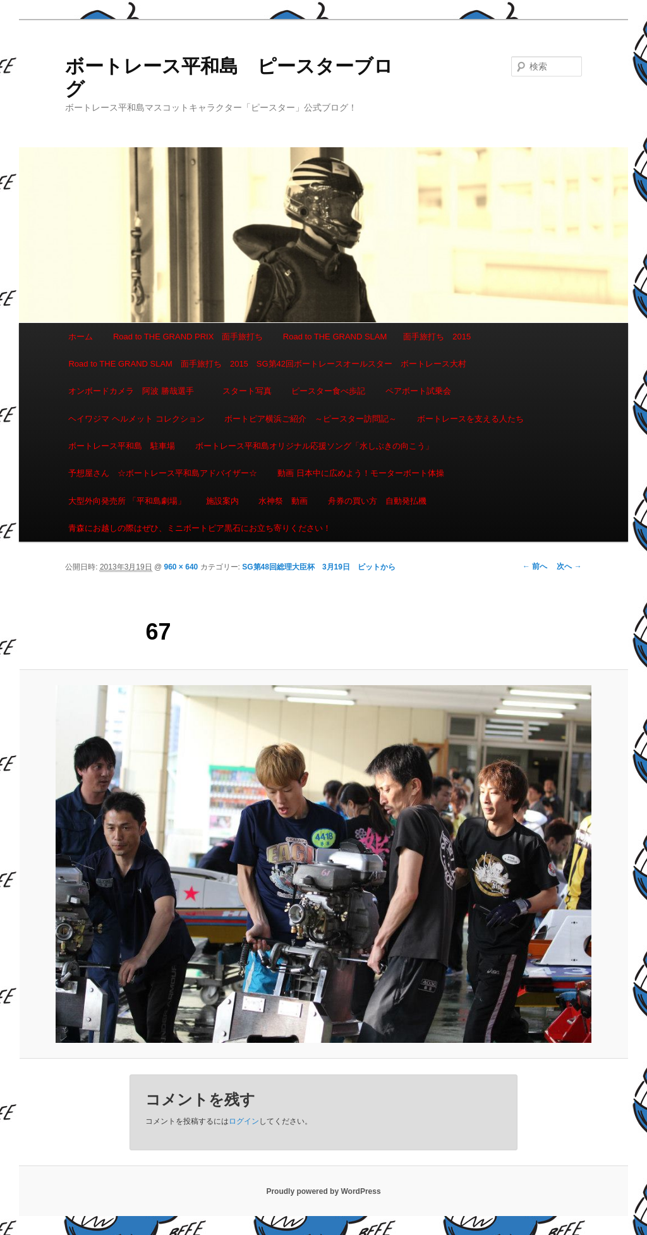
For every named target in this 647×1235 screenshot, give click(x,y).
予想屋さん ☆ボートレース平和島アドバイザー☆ (162, 473)
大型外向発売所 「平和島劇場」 (127, 501)
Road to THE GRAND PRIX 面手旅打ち (188, 336)
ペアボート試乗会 (418, 391)
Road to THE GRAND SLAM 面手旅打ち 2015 (377, 336)
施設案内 (222, 501)
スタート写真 (247, 391)
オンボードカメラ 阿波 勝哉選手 (135, 391)
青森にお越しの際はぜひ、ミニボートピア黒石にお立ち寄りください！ (199, 528)
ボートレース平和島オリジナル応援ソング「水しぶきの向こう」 (314, 446)
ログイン (244, 1121)
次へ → (569, 566)
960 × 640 (181, 567)
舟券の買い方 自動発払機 (377, 501)
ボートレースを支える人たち (470, 418)
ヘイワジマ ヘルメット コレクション (136, 418)
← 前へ (535, 566)
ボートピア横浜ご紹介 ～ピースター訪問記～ (310, 418)
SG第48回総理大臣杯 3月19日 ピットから (319, 567)
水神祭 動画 (283, 501)
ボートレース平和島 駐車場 (121, 446)
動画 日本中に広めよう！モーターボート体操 (360, 473)
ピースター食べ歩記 (328, 391)
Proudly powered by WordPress (323, 1191)
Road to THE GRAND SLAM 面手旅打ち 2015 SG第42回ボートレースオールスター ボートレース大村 (267, 363)
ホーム (80, 336)
